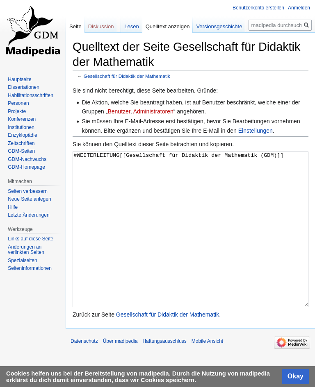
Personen (18, 103)
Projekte (17, 111)
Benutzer (118, 111)
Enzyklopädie (22, 135)
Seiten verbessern (28, 191)
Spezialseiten (22, 260)
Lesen (131, 26)
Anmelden (299, 8)
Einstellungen (255, 130)
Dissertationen (23, 87)
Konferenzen (22, 119)
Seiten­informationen (30, 268)
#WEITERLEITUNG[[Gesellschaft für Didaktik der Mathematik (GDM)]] (190, 245)
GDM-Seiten (21, 151)
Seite (75, 26)
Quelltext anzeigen (168, 26)
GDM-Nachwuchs (27, 159)
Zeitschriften (21, 143)
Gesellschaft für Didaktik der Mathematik (127, 76)
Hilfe (13, 207)
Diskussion (101, 26)
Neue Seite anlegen (29, 199)
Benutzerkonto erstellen (258, 8)
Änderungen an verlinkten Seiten (26, 250)
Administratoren (153, 111)
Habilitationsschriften (30, 95)
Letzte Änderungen (28, 215)
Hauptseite (19, 79)
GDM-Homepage (26, 167)
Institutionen (21, 127)
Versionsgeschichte (219, 26)
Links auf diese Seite (30, 239)
